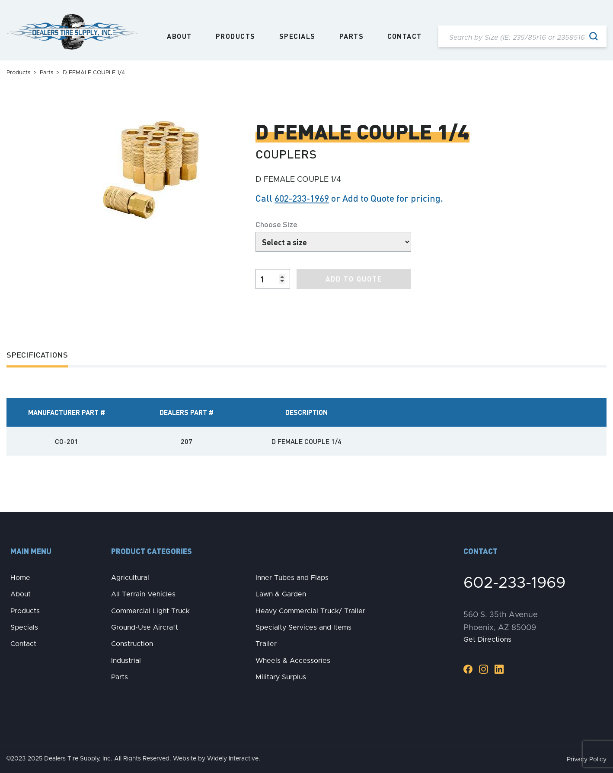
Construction (132, 643)
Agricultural (130, 577)
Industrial (126, 660)
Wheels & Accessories (292, 660)
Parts (351, 36)
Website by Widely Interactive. (216, 759)
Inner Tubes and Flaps (292, 577)
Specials (297, 36)
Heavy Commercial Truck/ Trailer (310, 611)
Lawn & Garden (280, 594)
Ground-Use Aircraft (144, 627)
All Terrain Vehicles (143, 594)
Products (235, 36)
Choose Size (276, 224)
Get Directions (487, 639)
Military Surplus (280, 677)
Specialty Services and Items (303, 627)
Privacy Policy (587, 760)
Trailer (266, 643)
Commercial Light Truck (150, 611)
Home (20, 577)
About (179, 36)
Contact (404, 36)
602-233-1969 (302, 198)
